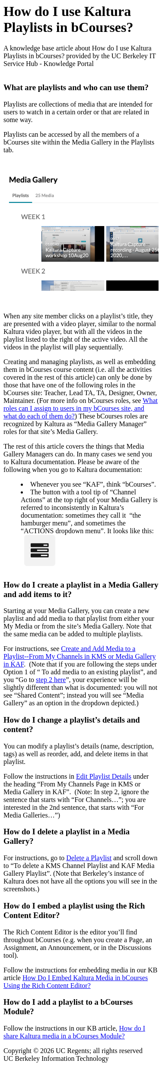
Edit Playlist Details (103, 776)
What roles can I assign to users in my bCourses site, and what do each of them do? (80, 408)
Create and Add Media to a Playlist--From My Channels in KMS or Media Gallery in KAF (79, 656)
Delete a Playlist (88, 858)
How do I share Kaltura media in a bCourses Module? (74, 1032)
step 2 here (51, 679)
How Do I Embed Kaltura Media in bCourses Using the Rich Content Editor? (75, 981)
